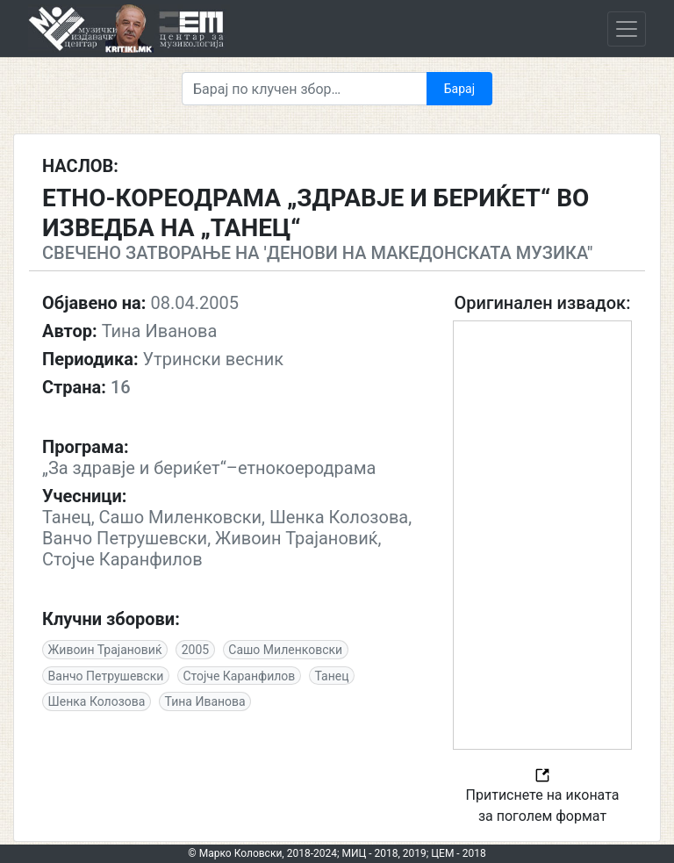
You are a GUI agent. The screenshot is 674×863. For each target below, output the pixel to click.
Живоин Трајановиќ (105, 650)
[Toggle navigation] (626, 29)
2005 (195, 650)
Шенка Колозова (97, 701)
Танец (332, 676)
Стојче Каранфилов (239, 676)
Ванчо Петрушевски (106, 676)
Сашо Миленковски (285, 650)
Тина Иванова (205, 701)
